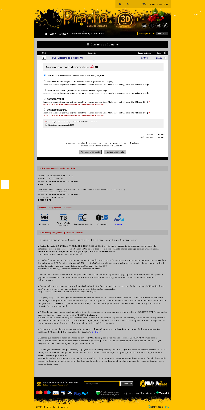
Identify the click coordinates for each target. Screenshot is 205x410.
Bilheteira (99, 33)
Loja (53, 33)
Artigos (63, 33)
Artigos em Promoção (81, 33)
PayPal (118, 224)
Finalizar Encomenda (114, 152)
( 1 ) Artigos (148, 4)
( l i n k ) (96, 332)
